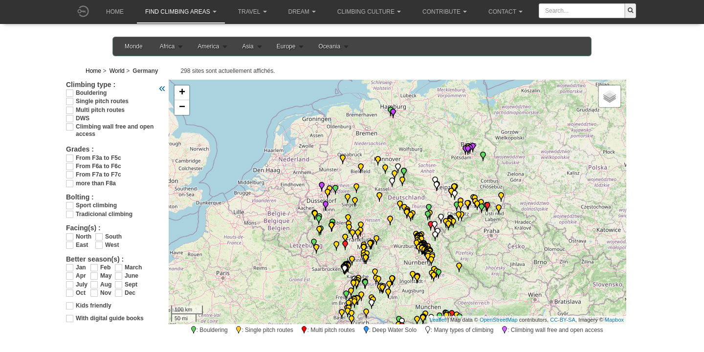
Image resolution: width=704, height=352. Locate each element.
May (105, 275)
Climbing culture (369, 11)
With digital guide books (110, 318)
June (131, 275)
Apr (81, 275)
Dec (130, 292)
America (208, 46)
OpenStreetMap (499, 320)
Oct (81, 292)
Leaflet (438, 320)
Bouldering (91, 92)
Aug (105, 284)
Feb (105, 267)
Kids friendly (93, 305)
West (112, 245)
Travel (252, 11)
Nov (105, 292)
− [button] (182, 107)
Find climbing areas (181, 11)
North (83, 236)
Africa (167, 46)
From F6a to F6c (98, 166)
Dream (302, 11)
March (132, 267)
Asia (247, 46)
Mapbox (614, 320)
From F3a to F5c (98, 157)
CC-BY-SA (562, 320)
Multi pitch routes (100, 110)
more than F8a (96, 183)
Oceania (329, 46)
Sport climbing (96, 205)
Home (115, 11)
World (117, 70)
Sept (131, 284)
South (113, 236)
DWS (82, 118)
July (82, 284)
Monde (134, 46)
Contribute (444, 11)
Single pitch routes (102, 101)
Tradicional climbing (104, 214)
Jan (81, 267)
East (82, 245)
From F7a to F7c (98, 174)
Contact (505, 11)
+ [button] (182, 93)
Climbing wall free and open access (115, 127)
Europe (286, 46)
